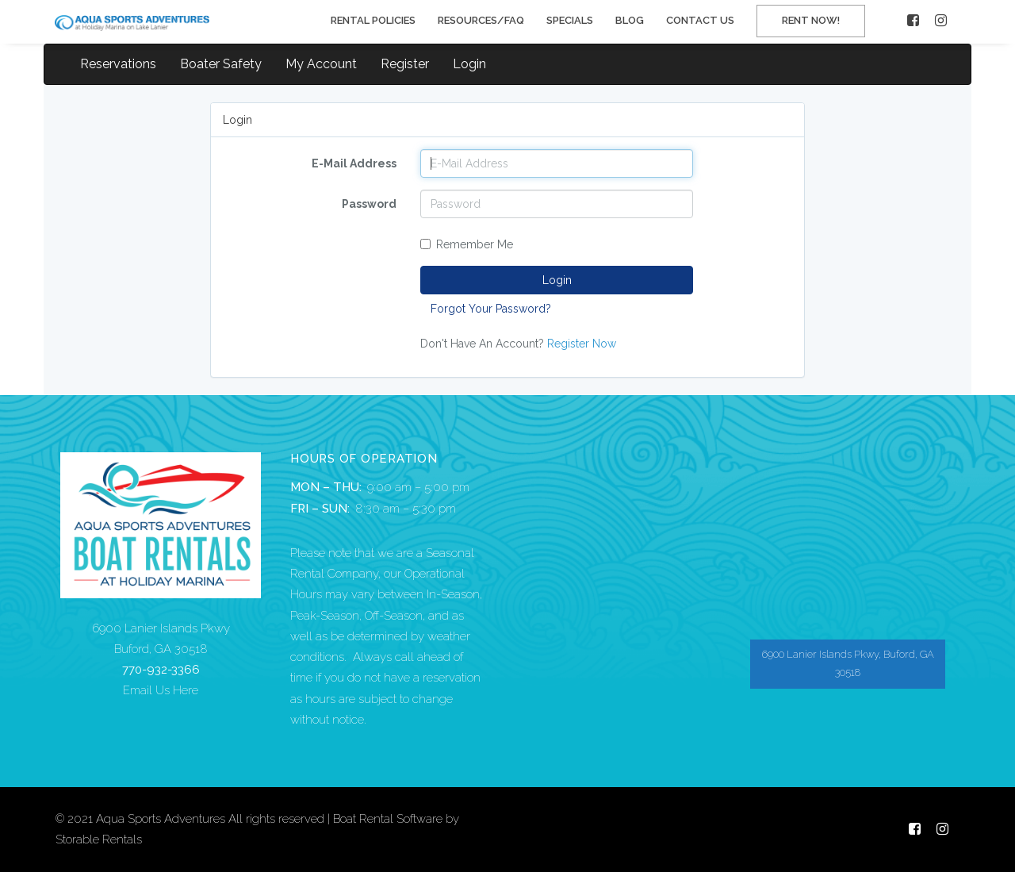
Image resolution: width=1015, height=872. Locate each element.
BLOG (629, 20)
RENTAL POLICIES (373, 20)
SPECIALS (569, 20)
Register (405, 63)
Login (469, 63)
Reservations (118, 63)
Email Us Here (160, 690)
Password (369, 204)
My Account (321, 63)
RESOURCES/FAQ (481, 20)
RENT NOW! (811, 20)
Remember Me (466, 244)
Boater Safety (221, 63)
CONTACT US (700, 20)
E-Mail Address (354, 163)
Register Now (581, 343)
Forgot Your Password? (491, 308)
